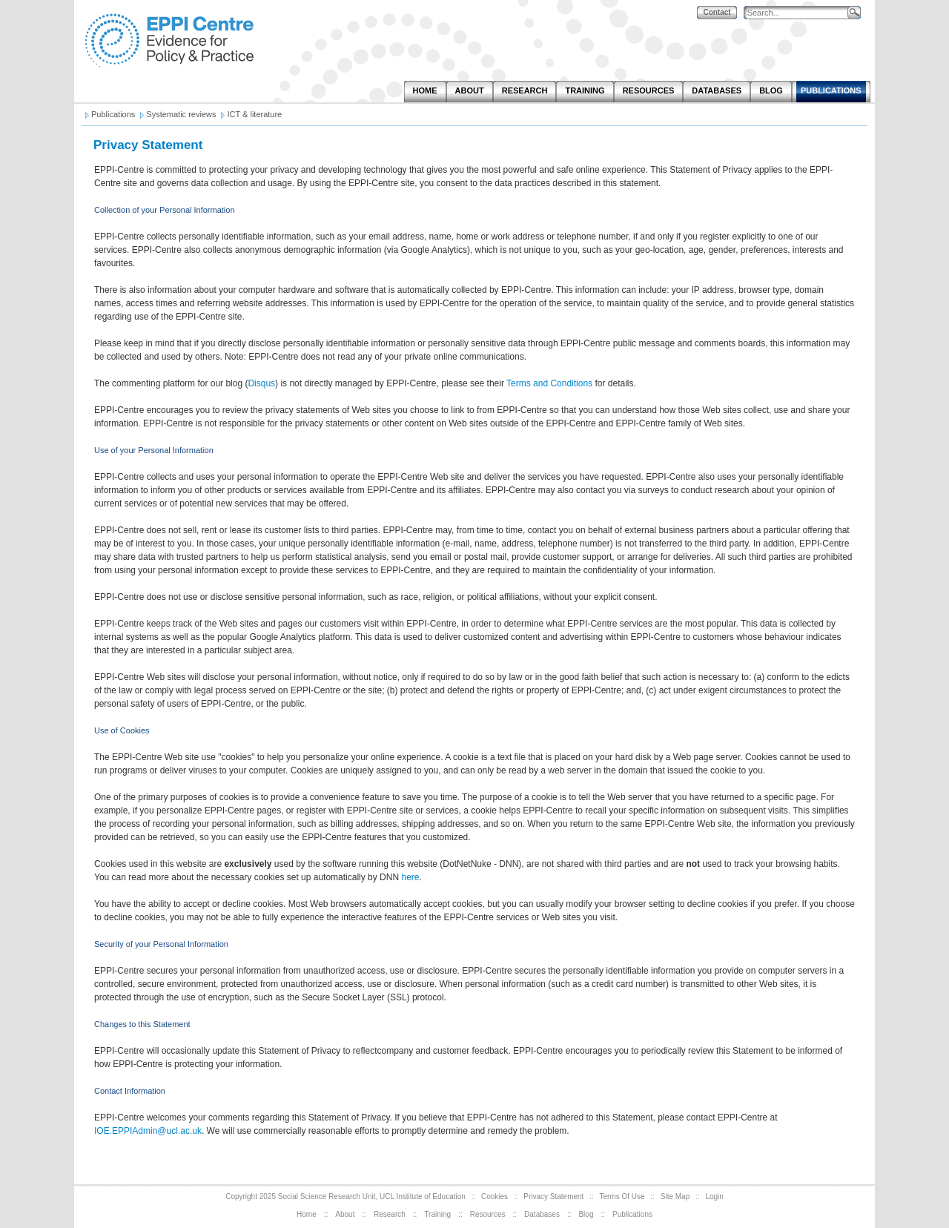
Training (437, 1214)
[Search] (799, 13)
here (410, 877)
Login (714, 1196)
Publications (632, 1214)
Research (390, 1214)
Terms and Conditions (549, 383)
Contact (716, 12)
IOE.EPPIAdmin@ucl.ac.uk (148, 1131)
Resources (488, 1214)
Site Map (675, 1196)
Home (307, 1214)
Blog (585, 1214)
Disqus (261, 383)
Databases (542, 1214)
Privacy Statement (553, 1196)
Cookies (494, 1196)
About (344, 1214)
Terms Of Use (622, 1196)
